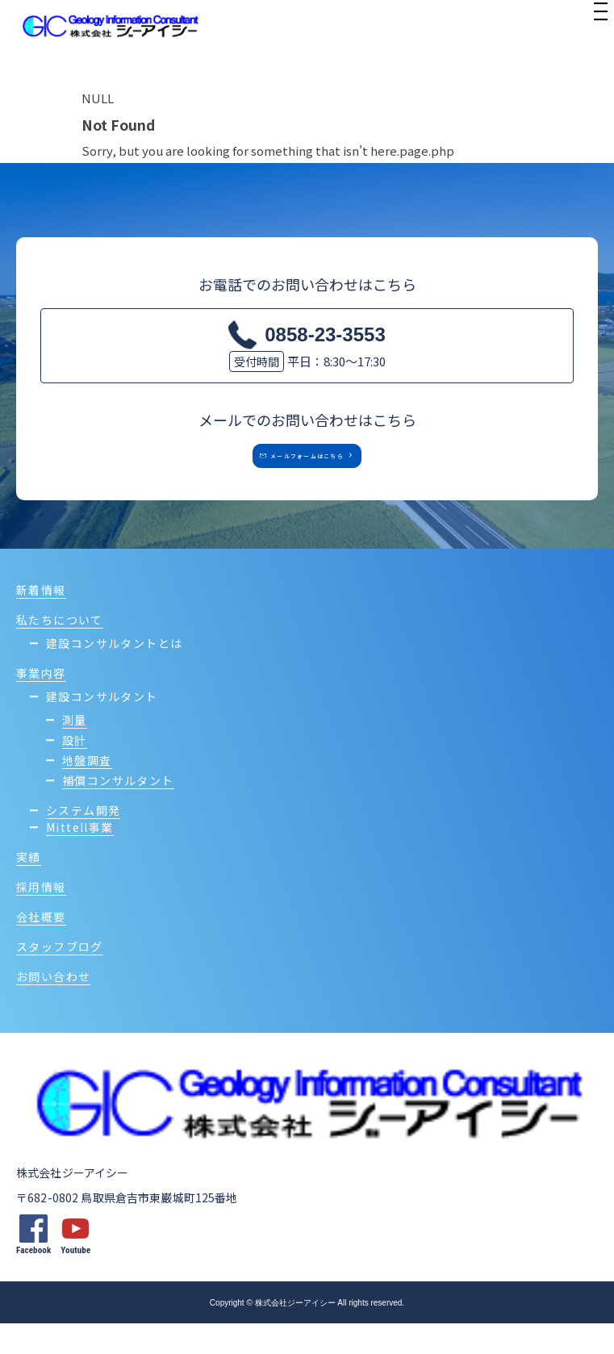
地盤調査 (87, 791)
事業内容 (41, 704)
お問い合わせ (53, 1007)
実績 (28, 888)
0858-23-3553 (325, 334)
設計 (74, 771)
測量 (74, 750)
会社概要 (41, 947)
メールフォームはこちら (295, 471)
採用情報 (41, 917)
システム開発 (83, 841)
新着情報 (41, 620)
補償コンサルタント (118, 811)
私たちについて (59, 650)
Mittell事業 (80, 858)
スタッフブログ (59, 977)
